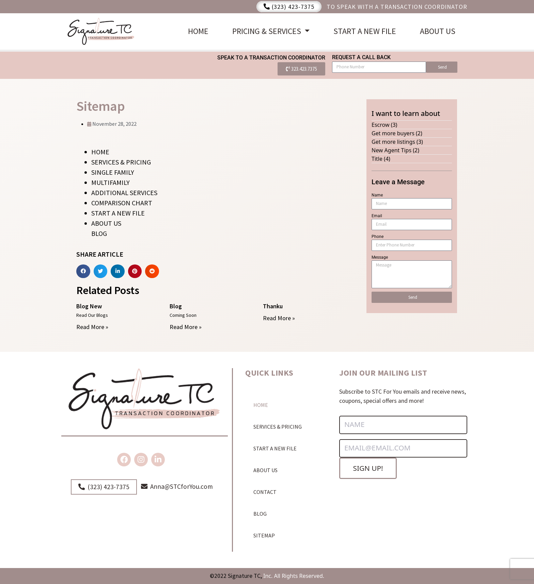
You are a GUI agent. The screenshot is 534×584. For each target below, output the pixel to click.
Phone (377, 236)
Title (377, 158)
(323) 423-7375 (289, 7)
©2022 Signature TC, (236, 576)
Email (377, 215)
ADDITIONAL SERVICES (124, 192)
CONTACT (265, 491)
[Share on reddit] (152, 271)
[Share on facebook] (83, 271)
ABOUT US (437, 31)
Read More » (92, 327)
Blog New (89, 306)
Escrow (380, 124)
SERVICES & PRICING (121, 162)
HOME (198, 31)
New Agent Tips (391, 150)
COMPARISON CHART (121, 203)
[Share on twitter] (101, 271)
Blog (176, 306)
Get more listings (393, 141)
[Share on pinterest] (135, 271)
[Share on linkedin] (118, 271)
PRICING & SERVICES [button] (267, 31)
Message (380, 257)
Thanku (273, 306)
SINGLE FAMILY (112, 172)
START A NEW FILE (364, 31)
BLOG (99, 233)
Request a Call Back (361, 57)
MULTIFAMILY (110, 182)
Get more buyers (393, 133)
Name (377, 195)
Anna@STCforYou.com (177, 486)
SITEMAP (264, 535)
